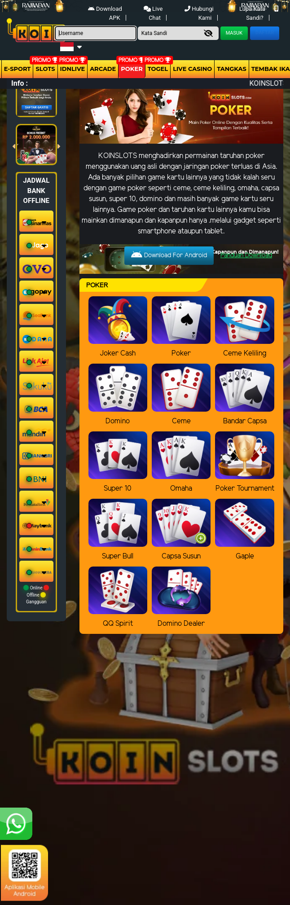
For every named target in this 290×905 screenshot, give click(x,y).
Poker (131, 68)
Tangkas (231, 68)
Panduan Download (246, 255)
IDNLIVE (72, 68)
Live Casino (192, 68)
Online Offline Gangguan (36, 594)
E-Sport (17, 68)
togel (158, 68)
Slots (45, 68)
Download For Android (169, 255)
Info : (19, 83)
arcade (103, 68)
